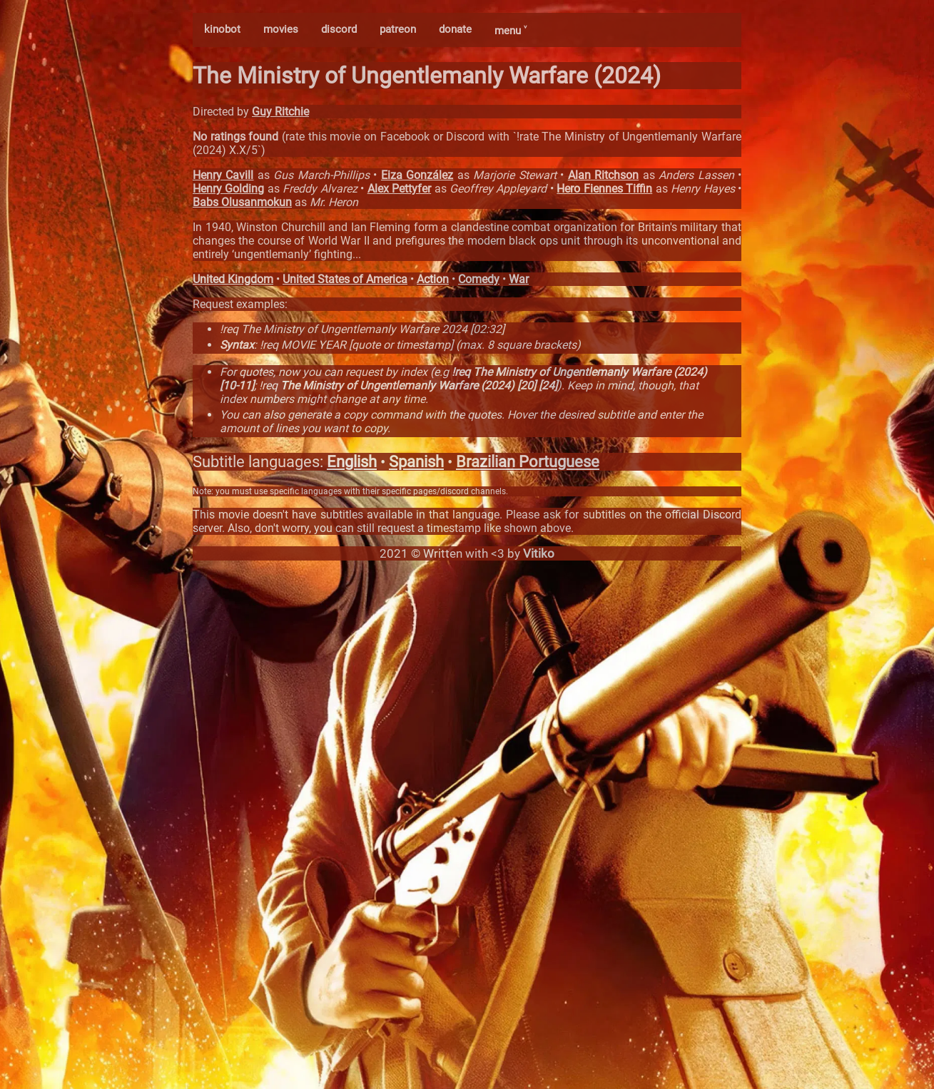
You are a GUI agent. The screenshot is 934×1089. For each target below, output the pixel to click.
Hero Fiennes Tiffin (604, 188)
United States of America (345, 279)
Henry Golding (228, 188)
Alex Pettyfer (399, 188)
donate (455, 29)
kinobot (222, 29)
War (519, 279)
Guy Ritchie (280, 111)
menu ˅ (510, 30)
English (352, 462)
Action (433, 279)
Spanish (416, 462)
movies (280, 29)
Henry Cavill (223, 175)
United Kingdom (233, 279)
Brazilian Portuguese (527, 462)
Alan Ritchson (603, 175)
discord (339, 29)
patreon (398, 29)
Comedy (478, 279)
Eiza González (417, 175)
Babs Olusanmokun (242, 202)
